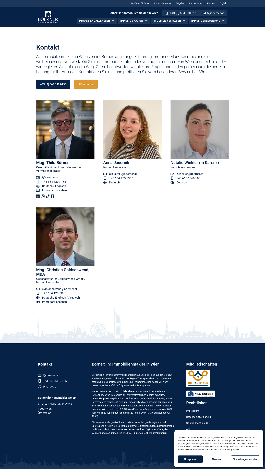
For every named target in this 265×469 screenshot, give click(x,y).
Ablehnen (217, 459)
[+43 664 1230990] (38, 293)
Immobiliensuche (162, 3)
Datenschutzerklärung (200, 417)
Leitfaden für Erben (140, 3)
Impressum (193, 411)
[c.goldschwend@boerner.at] (38, 289)
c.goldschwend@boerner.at (59, 289)
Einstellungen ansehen (245, 459)
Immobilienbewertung (208, 21)
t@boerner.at (50, 177)
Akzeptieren (190, 459)
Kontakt (211, 3)
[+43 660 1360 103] (172, 178)
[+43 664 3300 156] (38, 181)
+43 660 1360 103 (188, 178)
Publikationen (195, 3)
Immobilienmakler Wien (96, 21)
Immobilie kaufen (133, 21)
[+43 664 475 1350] (105, 178)
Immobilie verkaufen (169, 21)
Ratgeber (180, 3)
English (223, 3)
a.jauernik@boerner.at (123, 173)
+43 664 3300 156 (54, 181)
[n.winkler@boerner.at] (172, 174)
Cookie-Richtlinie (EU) (200, 423)
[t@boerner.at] (38, 177)
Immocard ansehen (54, 190)
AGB (189, 429)
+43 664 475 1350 (121, 178)
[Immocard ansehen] (38, 190)
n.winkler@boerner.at (189, 173)
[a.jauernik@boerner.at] (105, 174)
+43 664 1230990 (53, 293)
